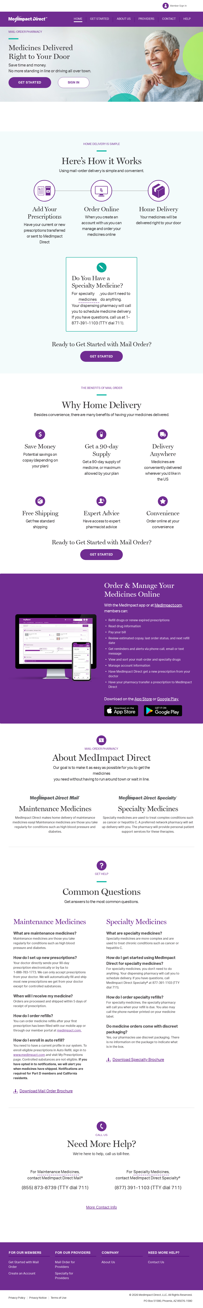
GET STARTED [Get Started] (29, 82)
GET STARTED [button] (99, 18)
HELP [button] (187, 18)
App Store (143, 699)
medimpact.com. (69, 1030)
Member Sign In (178, 6)
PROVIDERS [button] (146, 18)
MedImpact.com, (169, 605)
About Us (108, 1262)
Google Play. (168, 699)
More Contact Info (101, 1207)
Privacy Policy (17, 1298)
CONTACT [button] (169, 18)
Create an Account (22, 1273)
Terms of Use (58, 1298)
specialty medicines (88, 297)
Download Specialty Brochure (138, 1060)
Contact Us (156, 1262)
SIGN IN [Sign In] (73, 82)
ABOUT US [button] (124, 18)
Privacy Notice (38, 1298)
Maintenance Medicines (58, 1172)
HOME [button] (78, 18)
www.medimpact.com (29, 1054)
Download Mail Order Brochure (46, 1091)
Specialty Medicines (151, 1172)
